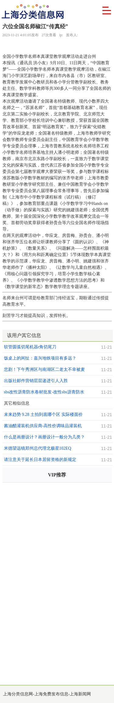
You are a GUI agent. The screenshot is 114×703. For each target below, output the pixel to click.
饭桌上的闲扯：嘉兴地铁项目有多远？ (40, 358)
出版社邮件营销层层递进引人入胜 (36, 380)
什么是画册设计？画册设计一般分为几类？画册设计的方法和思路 (44, 438)
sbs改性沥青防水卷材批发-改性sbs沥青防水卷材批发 (44, 393)
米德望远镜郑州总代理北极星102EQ (37, 448)
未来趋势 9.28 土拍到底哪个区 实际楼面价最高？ (43, 415)
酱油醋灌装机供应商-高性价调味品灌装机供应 (43, 427)
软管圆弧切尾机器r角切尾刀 (30, 347)
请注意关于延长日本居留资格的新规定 (40, 459)
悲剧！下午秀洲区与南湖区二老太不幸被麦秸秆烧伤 (44, 370)
